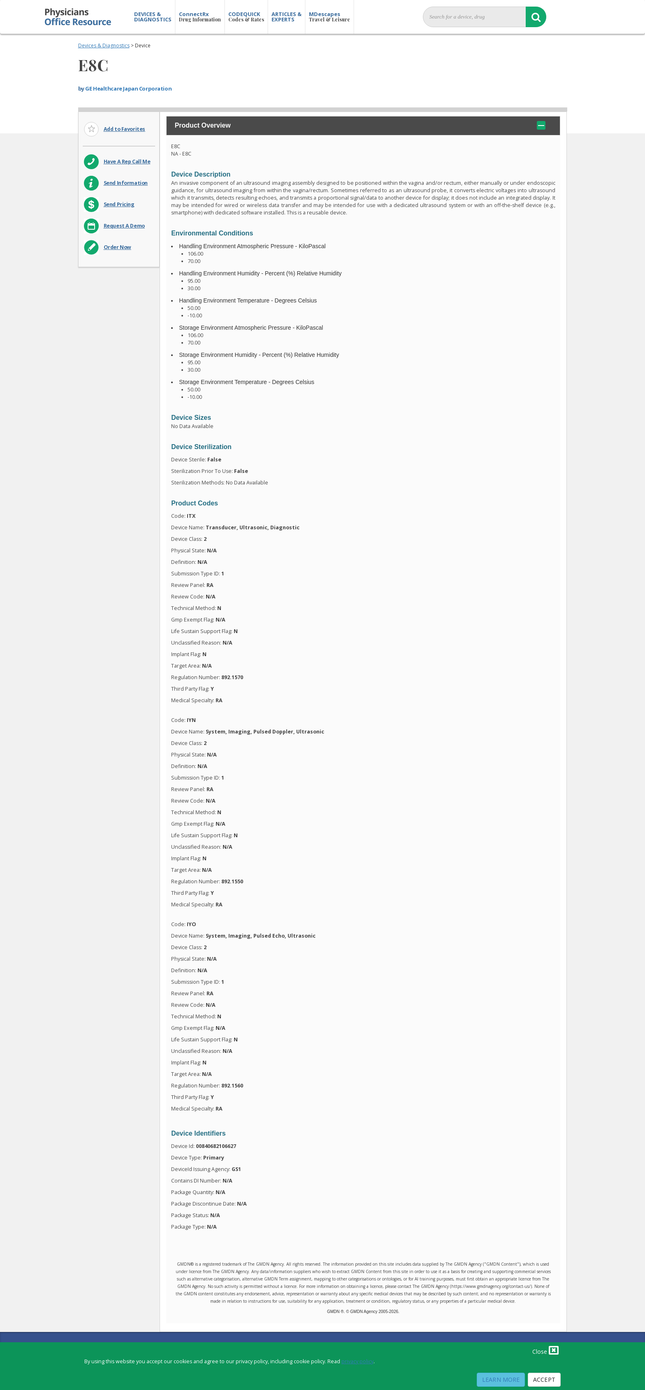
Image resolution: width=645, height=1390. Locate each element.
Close (545, 1350)
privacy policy (357, 1361)
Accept (544, 1379)
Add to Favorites (125, 129)
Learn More (501, 1379)
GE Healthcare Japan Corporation (128, 88)
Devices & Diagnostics (104, 45)
